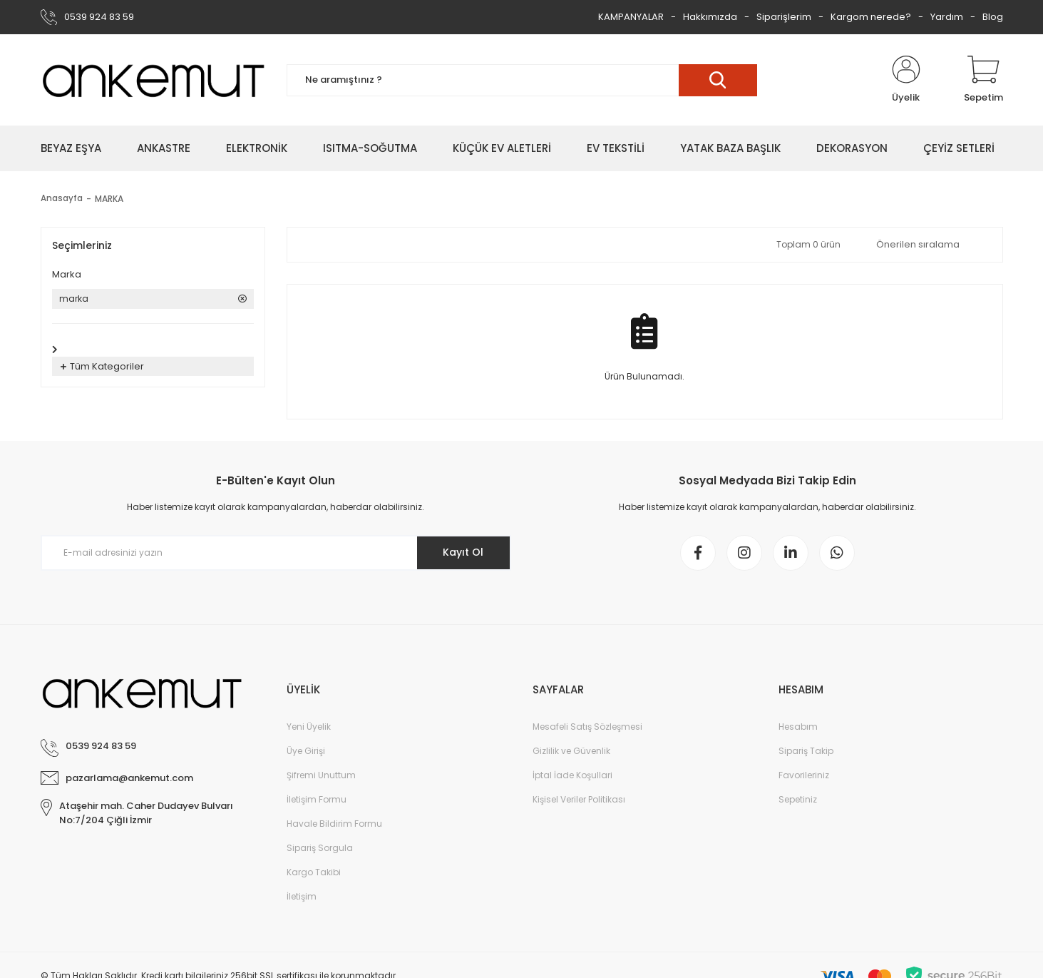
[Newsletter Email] (276, 553)
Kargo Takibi (314, 872)
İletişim (302, 896)
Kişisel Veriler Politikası (579, 799)
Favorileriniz (804, 775)
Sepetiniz (798, 799)
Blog (992, 17)
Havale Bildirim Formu (334, 823)
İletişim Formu (316, 799)
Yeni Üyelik (309, 726)
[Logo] (153, 80)
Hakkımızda (710, 17)
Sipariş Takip (806, 751)
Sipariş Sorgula (320, 848)
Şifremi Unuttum (321, 775)
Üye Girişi (306, 751)
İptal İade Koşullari (572, 775)
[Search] (522, 80)
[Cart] (983, 80)
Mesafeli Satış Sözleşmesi (587, 726)
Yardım (946, 17)
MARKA (109, 199)
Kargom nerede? (871, 17)
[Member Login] (906, 80)
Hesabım (798, 726)
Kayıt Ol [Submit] (463, 552)
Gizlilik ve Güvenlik (571, 751)
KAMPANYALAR (631, 17)
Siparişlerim (783, 17)
